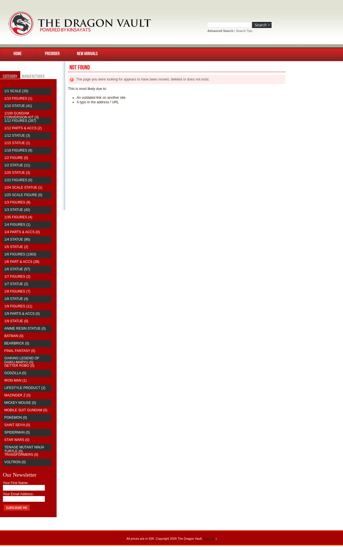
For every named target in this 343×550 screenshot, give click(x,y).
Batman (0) (13, 336)
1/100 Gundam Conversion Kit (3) (21, 115)
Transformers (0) (21, 455)
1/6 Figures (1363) (20, 254)
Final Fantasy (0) (19, 351)
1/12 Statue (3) (17, 136)
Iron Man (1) (15, 380)
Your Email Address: (18, 494)
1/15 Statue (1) (17, 143)
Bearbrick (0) (16, 343)
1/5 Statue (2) (16, 247)
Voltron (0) (15, 462)
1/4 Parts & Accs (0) (22, 232)
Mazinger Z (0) (17, 395)
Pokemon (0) (15, 418)
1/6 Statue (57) (17, 269)
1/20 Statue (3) (17, 173)
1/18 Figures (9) (18, 150)
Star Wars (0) (16, 440)
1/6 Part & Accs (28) (21, 262)
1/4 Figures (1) (17, 225)
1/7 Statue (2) (16, 284)
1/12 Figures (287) (20, 121)
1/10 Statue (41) (18, 106)
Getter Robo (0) (19, 366)
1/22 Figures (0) (18, 180)
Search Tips (244, 31)
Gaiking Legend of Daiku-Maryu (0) (21, 360)
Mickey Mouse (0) (20, 403)
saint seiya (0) (17, 425)
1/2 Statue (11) (17, 165)
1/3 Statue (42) (17, 210)
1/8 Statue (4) (16, 299)
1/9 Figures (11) (18, 306)
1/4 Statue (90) (17, 239)
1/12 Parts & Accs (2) (23, 128)
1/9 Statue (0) (16, 321)
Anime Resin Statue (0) (25, 329)
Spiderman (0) (17, 432)
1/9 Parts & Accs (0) (22, 314)
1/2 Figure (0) (16, 158)
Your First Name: (16, 483)
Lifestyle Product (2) (24, 388)
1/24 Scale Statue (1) (23, 188)
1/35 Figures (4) (18, 217)
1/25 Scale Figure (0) (23, 195)
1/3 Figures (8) (17, 202)
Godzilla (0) (15, 373)
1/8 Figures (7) (17, 291)
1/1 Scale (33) (16, 91)
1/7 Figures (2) (17, 277)
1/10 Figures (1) (18, 98)
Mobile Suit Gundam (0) (25, 410)
